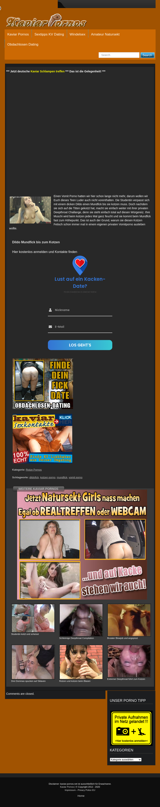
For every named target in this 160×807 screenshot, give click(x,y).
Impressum (70, 790)
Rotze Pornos (34, 469)
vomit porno (76, 477)
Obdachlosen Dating (22, 44)
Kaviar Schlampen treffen (48, 71)
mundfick (62, 477)
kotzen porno (47, 477)
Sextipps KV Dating (49, 34)
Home (81, 795)
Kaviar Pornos (18, 34)
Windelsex (77, 34)
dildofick (34, 477)
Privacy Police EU (86, 790)
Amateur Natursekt (105, 34)
